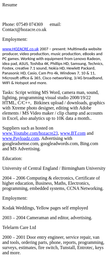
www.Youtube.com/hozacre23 (30, 133)
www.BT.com (73, 133)
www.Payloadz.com (20, 138)
